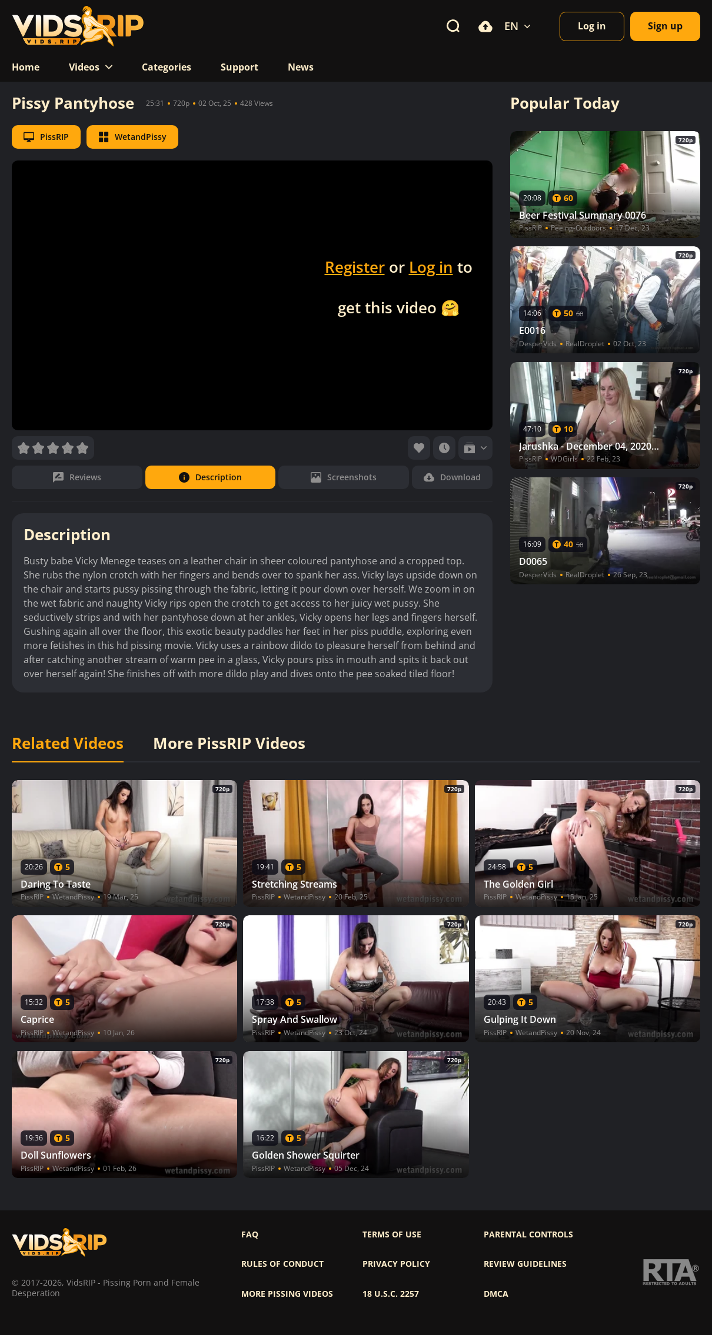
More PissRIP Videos (229, 744)
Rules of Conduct (282, 1264)
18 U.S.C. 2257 (390, 1294)
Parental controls (528, 1234)
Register (355, 266)
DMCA (496, 1294)
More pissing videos (287, 1294)
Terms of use (391, 1234)
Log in (431, 266)
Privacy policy (396, 1264)
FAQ (249, 1234)
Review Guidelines (525, 1264)
